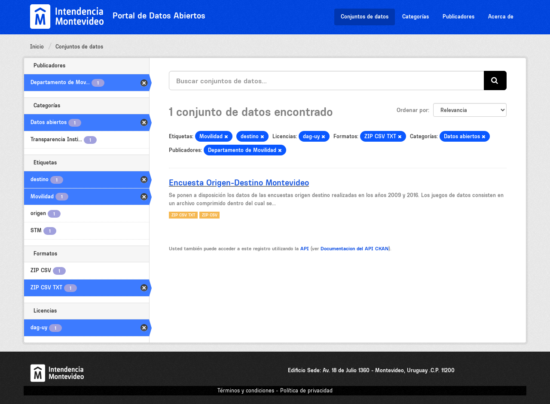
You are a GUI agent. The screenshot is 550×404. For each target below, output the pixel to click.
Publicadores (458, 16)
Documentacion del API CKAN (354, 249)
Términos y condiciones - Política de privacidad (275, 390)
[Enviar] (495, 80)
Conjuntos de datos (364, 16)
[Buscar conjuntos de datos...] (326, 80)
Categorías (415, 16)
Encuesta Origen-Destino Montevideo (239, 182)
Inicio (37, 46)
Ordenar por (412, 109)
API (304, 249)
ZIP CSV (209, 215)
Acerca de (500, 16)
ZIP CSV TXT (183, 215)
